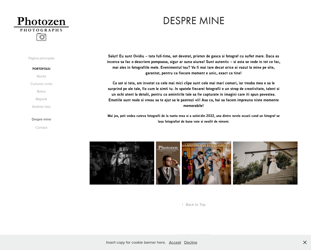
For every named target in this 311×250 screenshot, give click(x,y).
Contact (41, 127)
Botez (41, 91)
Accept (175, 242)
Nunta (41, 76)
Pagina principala (41, 58)
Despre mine (41, 119)
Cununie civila (41, 83)
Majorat (41, 99)
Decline (190, 242)
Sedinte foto (41, 106)
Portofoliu (41, 69)
